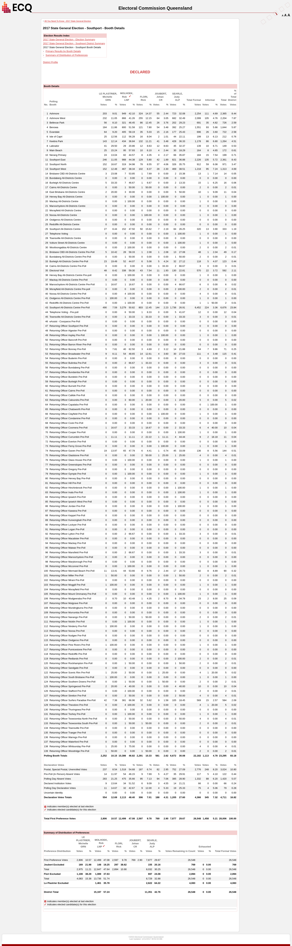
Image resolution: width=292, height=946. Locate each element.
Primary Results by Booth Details (63, 51)
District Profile (50, 62)
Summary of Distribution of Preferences (67, 55)
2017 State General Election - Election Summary (69, 39)
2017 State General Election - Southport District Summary (74, 43)
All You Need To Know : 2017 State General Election (68, 21)
